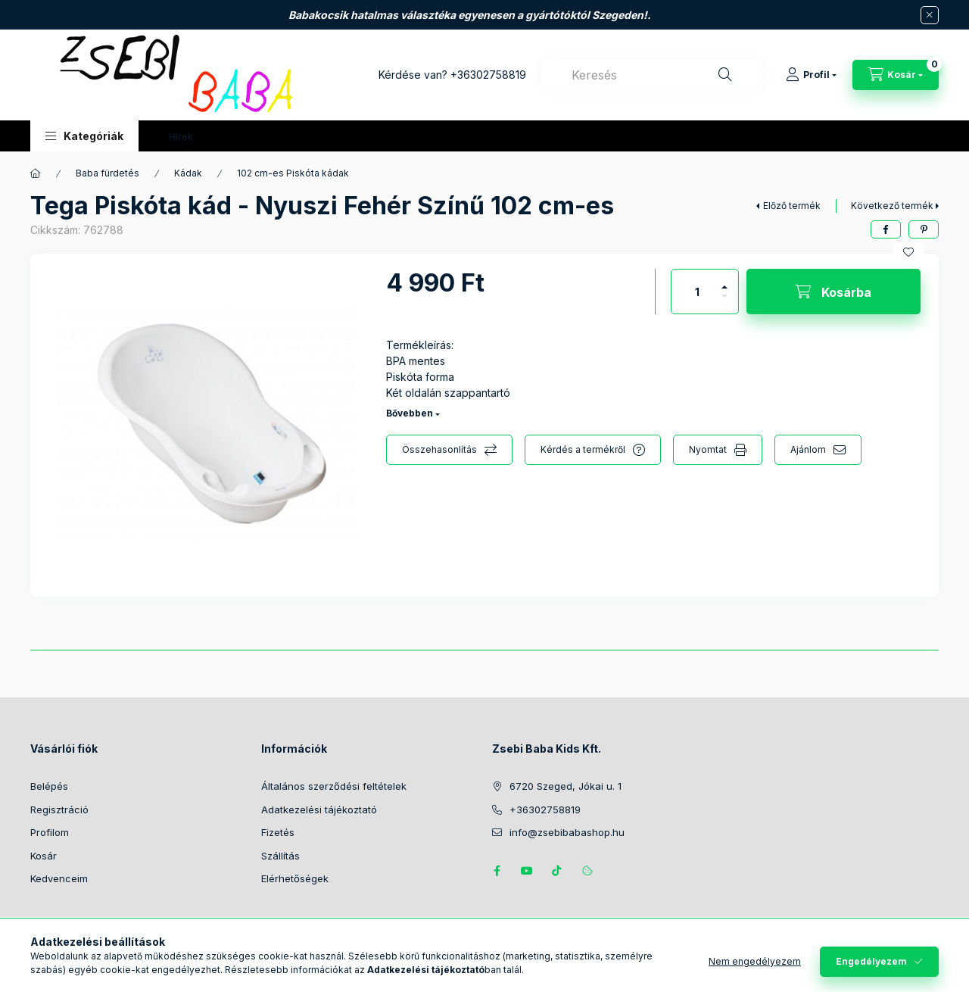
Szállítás (280, 856)
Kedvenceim (59, 878)
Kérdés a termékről (583, 449)
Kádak (188, 173)
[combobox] (651, 75)
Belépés (49, 786)
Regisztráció (59, 809)
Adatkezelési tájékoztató (319, 809)
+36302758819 (488, 74)
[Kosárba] (833, 291)
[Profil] (811, 75)
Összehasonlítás (439, 449)
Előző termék (792, 205)
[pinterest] (923, 229)
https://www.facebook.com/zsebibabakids (496, 871)
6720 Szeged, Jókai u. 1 (565, 786)
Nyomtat (708, 449)
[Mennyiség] (697, 292)
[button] (84, 135)
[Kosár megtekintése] (895, 75)
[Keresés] (725, 75)
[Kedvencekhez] (908, 252)
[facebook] (886, 229)
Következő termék (892, 205)
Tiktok (557, 871)
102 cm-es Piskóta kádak (293, 173)
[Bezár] (930, 15)
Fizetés (277, 832)
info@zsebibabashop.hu (567, 832)
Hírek (181, 136)
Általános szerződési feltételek (334, 786)
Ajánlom (808, 449)
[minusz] (724, 303)
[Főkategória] (35, 173)
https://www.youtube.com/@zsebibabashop (527, 871)
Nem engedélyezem (755, 961)
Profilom (49, 832)
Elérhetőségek (295, 878)
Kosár (43, 856)
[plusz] (724, 281)
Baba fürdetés (107, 173)
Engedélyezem (871, 961)
